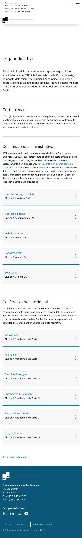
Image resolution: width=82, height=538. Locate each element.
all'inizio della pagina (17, 457)
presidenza (32, 127)
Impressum (22, 524)
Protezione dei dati (42, 524)
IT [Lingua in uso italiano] (70, 5)
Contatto (7, 524)
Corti (5, 123)
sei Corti (68, 308)
